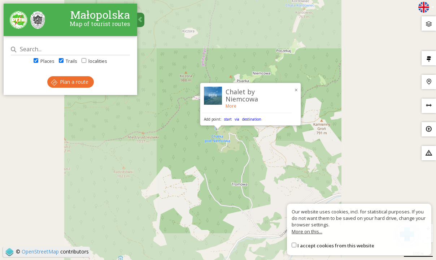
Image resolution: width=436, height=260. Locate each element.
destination (251, 119)
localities (94, 61)
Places (44, 61)
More (231, 106)
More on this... (307, 231)
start (228, 119)
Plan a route (69, 81)
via (237, 119)
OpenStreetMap (40, 251)
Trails (68, 61)
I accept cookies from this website (335, 245)
